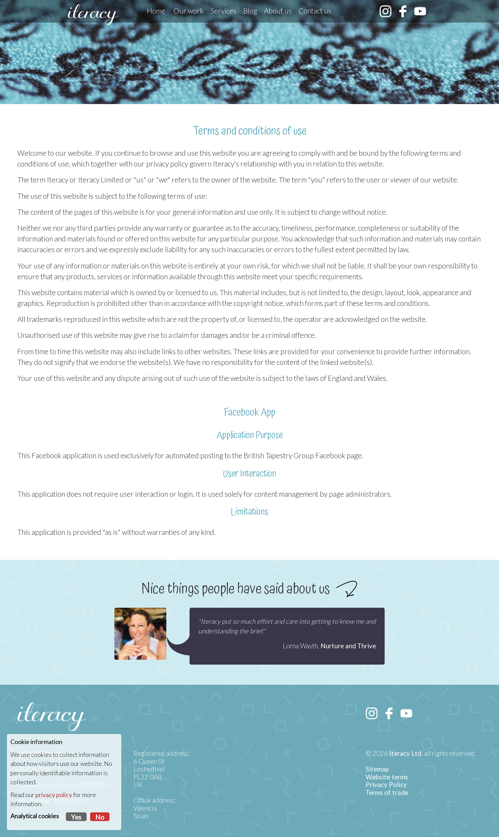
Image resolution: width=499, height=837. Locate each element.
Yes (76, 817)
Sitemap (377, 769)
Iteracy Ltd (405, 753)
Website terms (387, 777)
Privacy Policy (386, 784)
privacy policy (53, 794)
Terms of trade (387, 792)
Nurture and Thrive (348, 646)
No (99, 817)
